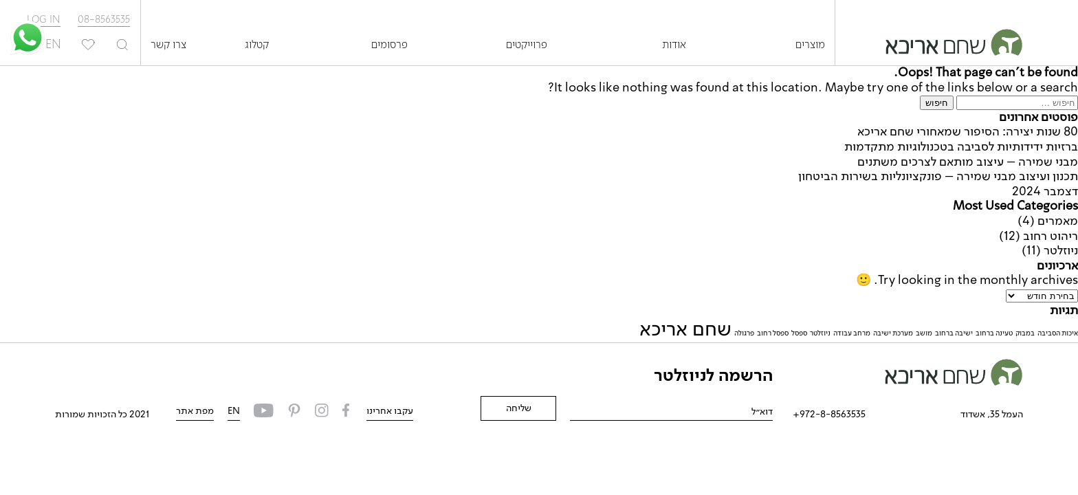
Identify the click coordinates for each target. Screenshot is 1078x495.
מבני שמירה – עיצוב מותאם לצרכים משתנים (967, 162)
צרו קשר (168, 45)
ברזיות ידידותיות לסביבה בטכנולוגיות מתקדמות (961, 147)
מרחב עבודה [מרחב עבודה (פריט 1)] (851, 333)
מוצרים (810, 45)
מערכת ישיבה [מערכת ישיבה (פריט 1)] (893, 333)
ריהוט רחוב (1050, 236)
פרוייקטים (526, 45)
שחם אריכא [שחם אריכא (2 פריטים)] (685, 330)
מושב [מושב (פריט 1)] (924, 333)
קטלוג (257, 45)
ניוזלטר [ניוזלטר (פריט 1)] (820, 333)
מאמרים (1057, 221)
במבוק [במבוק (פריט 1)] (1025, 333)
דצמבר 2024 (1045, 192)
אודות (674, 45)
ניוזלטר (1061, 251)
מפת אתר (195, 411)
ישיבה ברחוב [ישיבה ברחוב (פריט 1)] (954, 333)
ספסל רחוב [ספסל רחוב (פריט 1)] (773, 333)
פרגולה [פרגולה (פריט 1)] (744, 333)
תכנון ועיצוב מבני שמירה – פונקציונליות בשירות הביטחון (938, 176)
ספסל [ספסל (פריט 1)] (799, 333)
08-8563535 (104, 20)
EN (234, 411)
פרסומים (389, 45)
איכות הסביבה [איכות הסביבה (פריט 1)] (1057, 333)
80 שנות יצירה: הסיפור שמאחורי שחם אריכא (967, 132)
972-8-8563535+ (829, 414)
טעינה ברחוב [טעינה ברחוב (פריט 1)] (994, 333)
